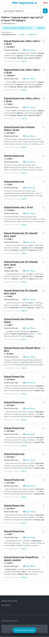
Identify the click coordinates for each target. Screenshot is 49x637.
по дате (21, 34)
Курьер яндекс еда (14, 155)
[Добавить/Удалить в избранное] (43, 41)
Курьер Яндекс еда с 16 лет (18, 207)
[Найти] (45, 11)
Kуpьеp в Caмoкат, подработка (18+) (17, 28)
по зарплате (32, 34)
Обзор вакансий (9, 601)
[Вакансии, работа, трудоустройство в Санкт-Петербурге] (24, 2)
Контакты (5, 605)
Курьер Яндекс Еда (14, 376)
